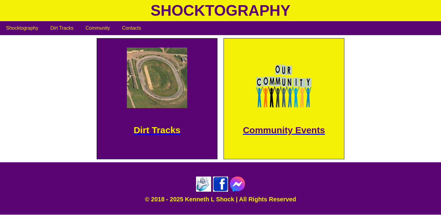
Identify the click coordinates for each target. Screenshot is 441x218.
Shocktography (22, 28)
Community (97, 28)
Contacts (131, 28)
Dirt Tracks (61, 28)
